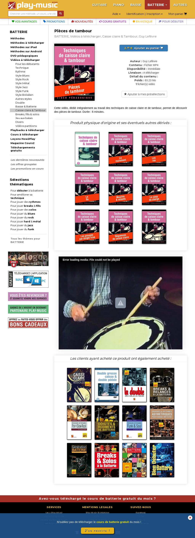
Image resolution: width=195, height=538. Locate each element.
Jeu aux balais (24, 118)
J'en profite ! (97, 530)
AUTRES (180, 5)
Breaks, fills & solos (27, 114)
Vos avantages (24, 21)
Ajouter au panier (143, 48)
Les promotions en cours (26, 168)
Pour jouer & (25, 205)
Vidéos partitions (26, 125)
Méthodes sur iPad (23, 47)
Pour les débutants (27, 63)
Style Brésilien (24, 94)
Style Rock (22, 79)
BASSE (135, 5)
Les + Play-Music (54, 512)
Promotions (54, 21)
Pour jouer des (25, 201)
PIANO (118, 5)
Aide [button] (116, 14)
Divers (19, 121)
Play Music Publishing (97, 512)
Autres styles (23, 98)
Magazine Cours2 (22, 143)
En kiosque (143, 21)
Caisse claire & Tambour (30, 110)
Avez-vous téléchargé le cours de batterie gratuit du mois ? (97, 498)
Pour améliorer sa (21, 196)
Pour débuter (171, 21)
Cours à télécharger (24, 134)
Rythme (20, 71)
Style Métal (22, 83)
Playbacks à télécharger (27, 130)
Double (20, 102)
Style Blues (22, 75)
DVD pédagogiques (24, 55)
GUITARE (99, 5)
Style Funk (22, 90)
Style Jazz (21, 87)
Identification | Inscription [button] (144, 14)
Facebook (141, 512)
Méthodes (17, 38)
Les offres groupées (23, 164)
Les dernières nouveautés (27, 159)
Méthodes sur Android (26, 51)
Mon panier (177, 14)
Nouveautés (82, 21)
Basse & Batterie (26, 106)
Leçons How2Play (22, 138)
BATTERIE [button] (157, 5)
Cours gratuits (112, 21)
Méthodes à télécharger (27, 42)
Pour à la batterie (26, 190)
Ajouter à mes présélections (144, 94)
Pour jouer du (22, 213)
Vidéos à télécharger (25, 59)
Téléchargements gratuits (22, 149)
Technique (22, 67)
